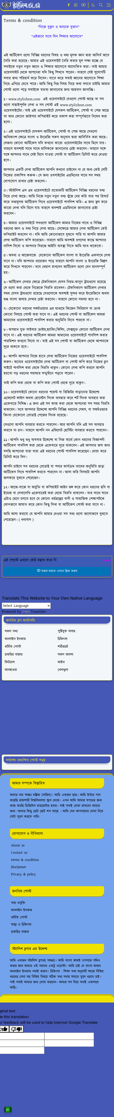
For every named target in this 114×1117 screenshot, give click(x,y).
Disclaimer (18, 867)
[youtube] (83, 5)
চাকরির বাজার (20, 932)
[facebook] (68, 5)
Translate (34, 611)
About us (18, 845)
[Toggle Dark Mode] (93, 5)
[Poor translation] (16, 1029)
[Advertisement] (56, 717)
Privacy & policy (23, 874)
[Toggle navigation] (108, 5)
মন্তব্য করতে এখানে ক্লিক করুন (57, 571)
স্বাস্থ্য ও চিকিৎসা (21, 924)
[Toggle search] (101, 5)
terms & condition (25, 859)
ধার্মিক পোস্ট (19, 917)
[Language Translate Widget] (26, 606)
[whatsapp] (76, 5)
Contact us (19, 852)
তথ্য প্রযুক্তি (18, 903)
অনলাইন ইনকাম (21, 910)
